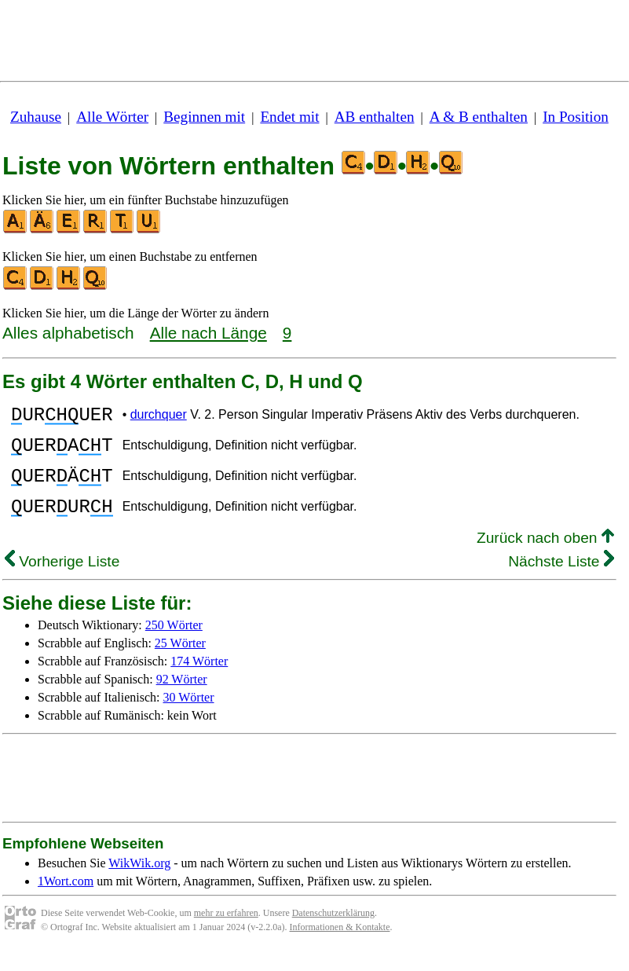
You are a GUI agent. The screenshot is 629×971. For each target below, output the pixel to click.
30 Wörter (188, 716)
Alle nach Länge (208, 333)
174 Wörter (199, 680)
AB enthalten (375, 116)
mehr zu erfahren (226, 931)
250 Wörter (174, 643)
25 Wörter (180, 662)
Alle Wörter (112, 116)
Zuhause (35, 116)
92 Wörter (181, 698)
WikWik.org (139, 882)
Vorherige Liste (62, 580)
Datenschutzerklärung (333, 931)
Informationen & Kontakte (340, 945)
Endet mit (289, 116)
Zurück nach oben (545, 556)
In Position (576, 116)
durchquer (158, 416)
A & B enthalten (479, 116)
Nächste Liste (561, 580)
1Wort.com (65, 900)
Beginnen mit (204, 116)
